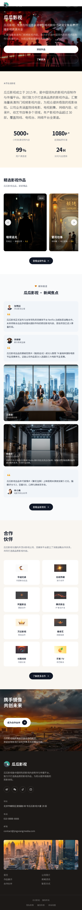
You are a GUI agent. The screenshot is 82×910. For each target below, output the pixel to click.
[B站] (31, 789)
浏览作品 (41, 49)
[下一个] (74, 222)
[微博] (7, 789)
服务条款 (41, 905)
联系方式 (46, 883)
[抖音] (23, 789)
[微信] (15, 789)
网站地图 (52, 905)
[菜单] (75, 5)
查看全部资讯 (41, 507)
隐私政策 (30, 905)
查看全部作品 (41, 260)
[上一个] (8, 222)
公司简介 (46, 874)
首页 (6, 874)
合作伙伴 (8, 883)
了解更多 (41, 59)
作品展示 (8, 879)
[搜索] (68, 5)
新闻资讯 (46, 879)
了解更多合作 (41, 676)
